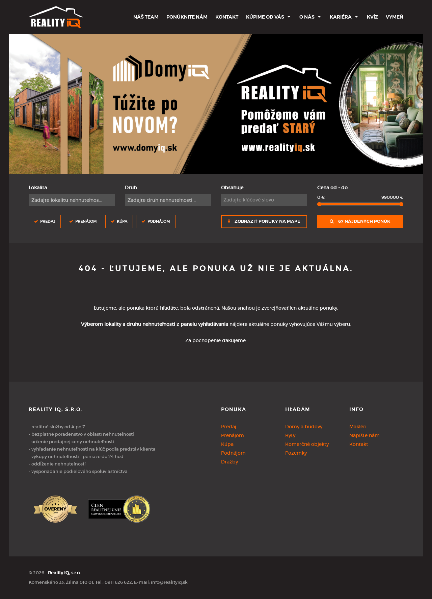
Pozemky (296, 453)
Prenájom (86, 221)
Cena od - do (332, 188)
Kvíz (372, 17)
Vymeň (394, 17)
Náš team (146, 17)
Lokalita (38, 188)
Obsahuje (232, 188)
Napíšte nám (364, 435)
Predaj (47, 221)
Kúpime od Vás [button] (265, 17)
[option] (216, 104)
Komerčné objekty (307, 444)
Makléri (358, 427)
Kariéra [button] (341, 17)
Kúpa (122, 221)
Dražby (229, 462)
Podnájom (158, 221)
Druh (131, 188)
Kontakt (226, 17)
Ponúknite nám (187, 17)
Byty (290, 435)
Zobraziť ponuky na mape (264, 221)
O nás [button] (307, 17)
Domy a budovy (303, 427)
